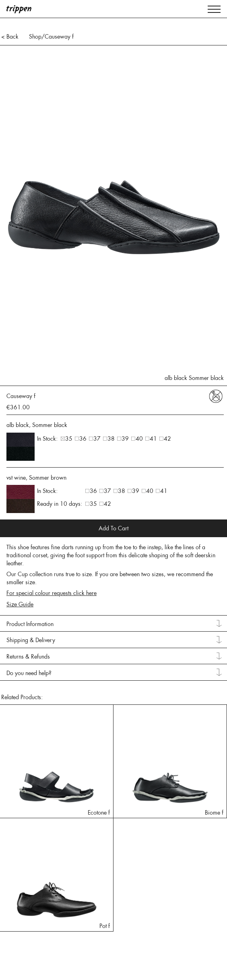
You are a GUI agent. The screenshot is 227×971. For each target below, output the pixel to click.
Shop (35, 36)
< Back (10, 36)
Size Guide (19, 604)
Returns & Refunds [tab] (28, 656)
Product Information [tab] (30, 624)
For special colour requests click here (51, 593)
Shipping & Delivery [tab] (30, 640)
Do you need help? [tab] (29, 673)
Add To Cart (113, 528)
